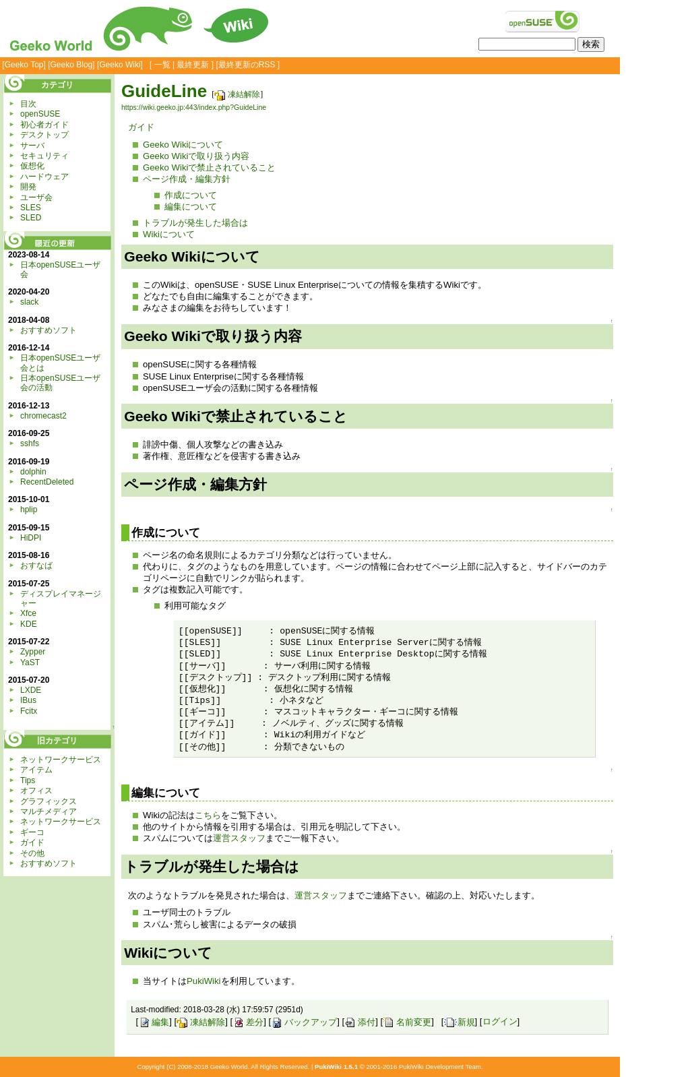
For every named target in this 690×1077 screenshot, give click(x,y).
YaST (30, 662)
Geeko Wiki (119, 64)
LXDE (30, 690)
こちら (208, 815)
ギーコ (32, 832)
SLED (30, 217)
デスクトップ (44, 135)
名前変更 (407, 1022)
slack (29, 302)
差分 (247, 1022)
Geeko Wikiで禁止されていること (209, 167)
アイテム (36, 769)
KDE (28, 624)
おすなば (36, 565)
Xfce (28, 613)
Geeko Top (24, 64)
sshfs (29, 443)
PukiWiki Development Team (440, 1066)
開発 (28, 186)
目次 (28, 104)
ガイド (141, 127)
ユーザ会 (36, 197)
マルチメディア (48, 811)
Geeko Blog (72, 64)
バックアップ (304, 1022)
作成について (190, 195)
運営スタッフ (239, 838)
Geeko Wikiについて (183, 145)
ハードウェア (44, 176)
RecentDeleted (46, 482)
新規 (459, 1022)
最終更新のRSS (247, 64)
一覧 (162, 64)
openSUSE (40, 114)
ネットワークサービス (60, 759)
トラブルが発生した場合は (195, 223)
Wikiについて (169, 234)
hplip (28, 509)
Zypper (32, 651)
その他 (32, 853)
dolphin (33, 471)
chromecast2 (43, 416)
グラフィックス (48, 801)
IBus (28, 700)
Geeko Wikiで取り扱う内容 (196, 156)
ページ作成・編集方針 (186, 179)
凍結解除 (237, 94)
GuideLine (164, 91)
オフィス (36, 790)
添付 (359, 1022)
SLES (30, 207)
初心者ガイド (44, 124)
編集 (153, 1022)
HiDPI (30, 538)
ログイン (500, 1022)
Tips (27, 780)
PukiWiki (204, 981)
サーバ (32, 145)
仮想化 (32, 166)
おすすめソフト (48, 330)
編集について (190, 207)
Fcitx (28, 711)
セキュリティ (44, 155)
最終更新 (193, 64)
